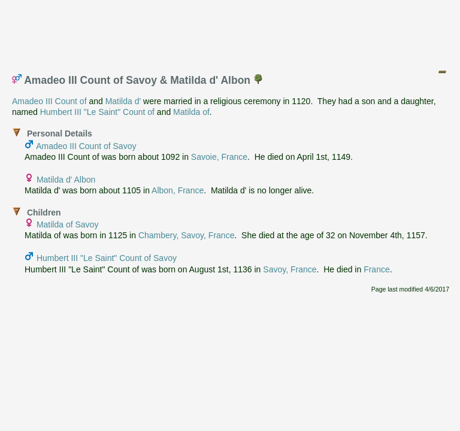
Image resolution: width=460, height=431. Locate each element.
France (377, 269)
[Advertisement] (231, 32)
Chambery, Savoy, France (186, 235)
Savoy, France (289, 269)
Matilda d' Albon (66, 179)
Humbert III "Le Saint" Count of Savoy (107, 258)
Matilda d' (123, 101)
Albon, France (178, 190)
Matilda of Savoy (68, 224)
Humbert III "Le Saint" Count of (97, 112)
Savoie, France (219, 157)
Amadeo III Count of (49, 101)
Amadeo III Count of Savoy (86, 146)
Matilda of (191, 112)
